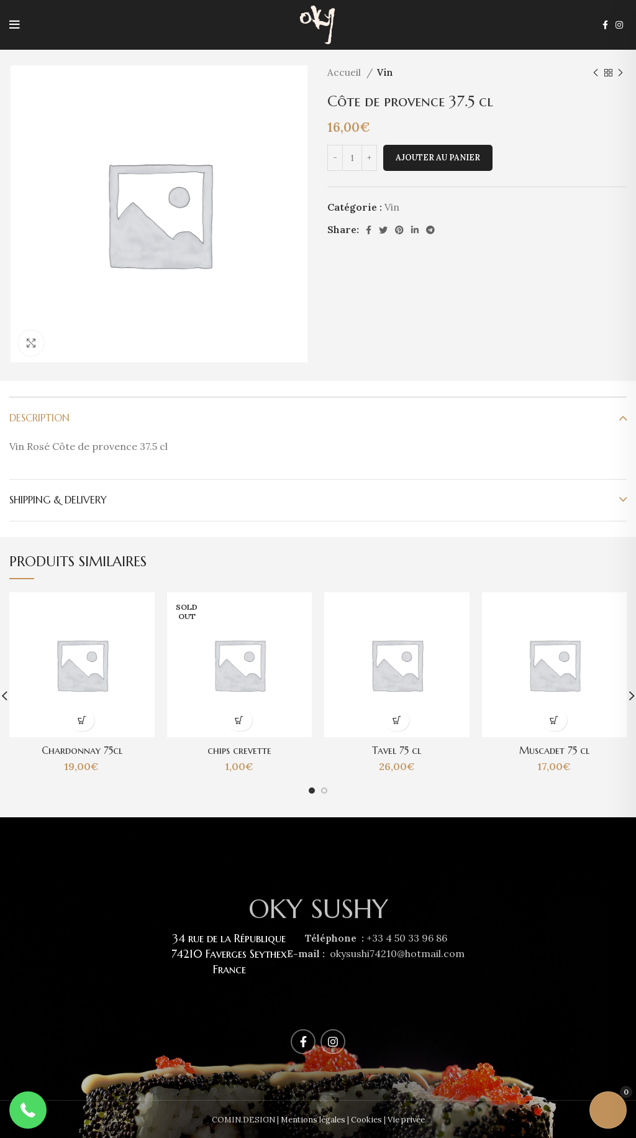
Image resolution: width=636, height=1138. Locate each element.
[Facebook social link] (605, 25)
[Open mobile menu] (14, 24)
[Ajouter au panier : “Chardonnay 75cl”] (82, 720)
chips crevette (239, 750)
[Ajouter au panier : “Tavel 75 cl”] (396, 720)
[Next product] (620, 73)
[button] (28, 1110)
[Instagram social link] (619, 25)
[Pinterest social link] (399, 230)
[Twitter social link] (383, 230)
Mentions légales (313, 1119)
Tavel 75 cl (396, 750)
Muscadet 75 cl (554, 750)
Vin (384, 72)
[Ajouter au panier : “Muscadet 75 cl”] (554, 720)
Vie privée (406, 1119)
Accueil (345, 72)
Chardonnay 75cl (82, 750)
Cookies (366, 1119)
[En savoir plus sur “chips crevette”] (239, 720)
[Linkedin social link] (414, 230)
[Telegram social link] (430, 230)
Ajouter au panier (438, 157)
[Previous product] (595, 73)
